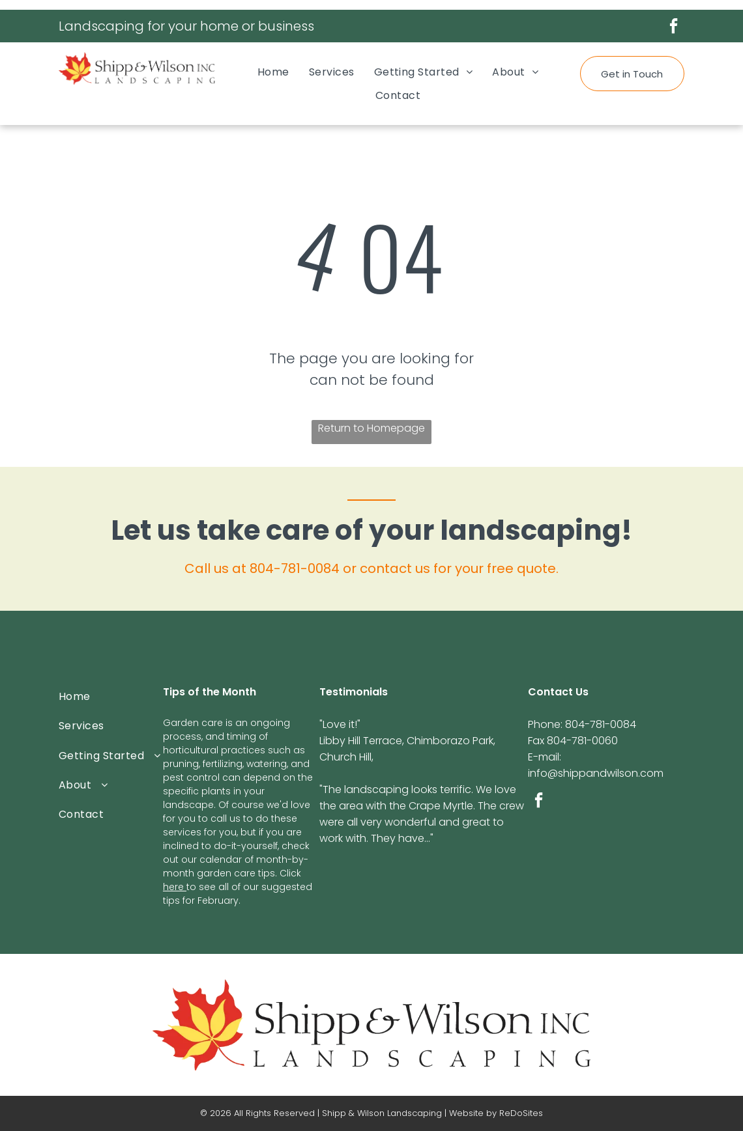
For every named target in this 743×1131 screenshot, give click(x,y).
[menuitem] (273, 72)
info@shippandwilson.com (595, 773)
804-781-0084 (295, 568)
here (173, 886)
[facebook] (673, 27)
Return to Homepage (371, 428)
